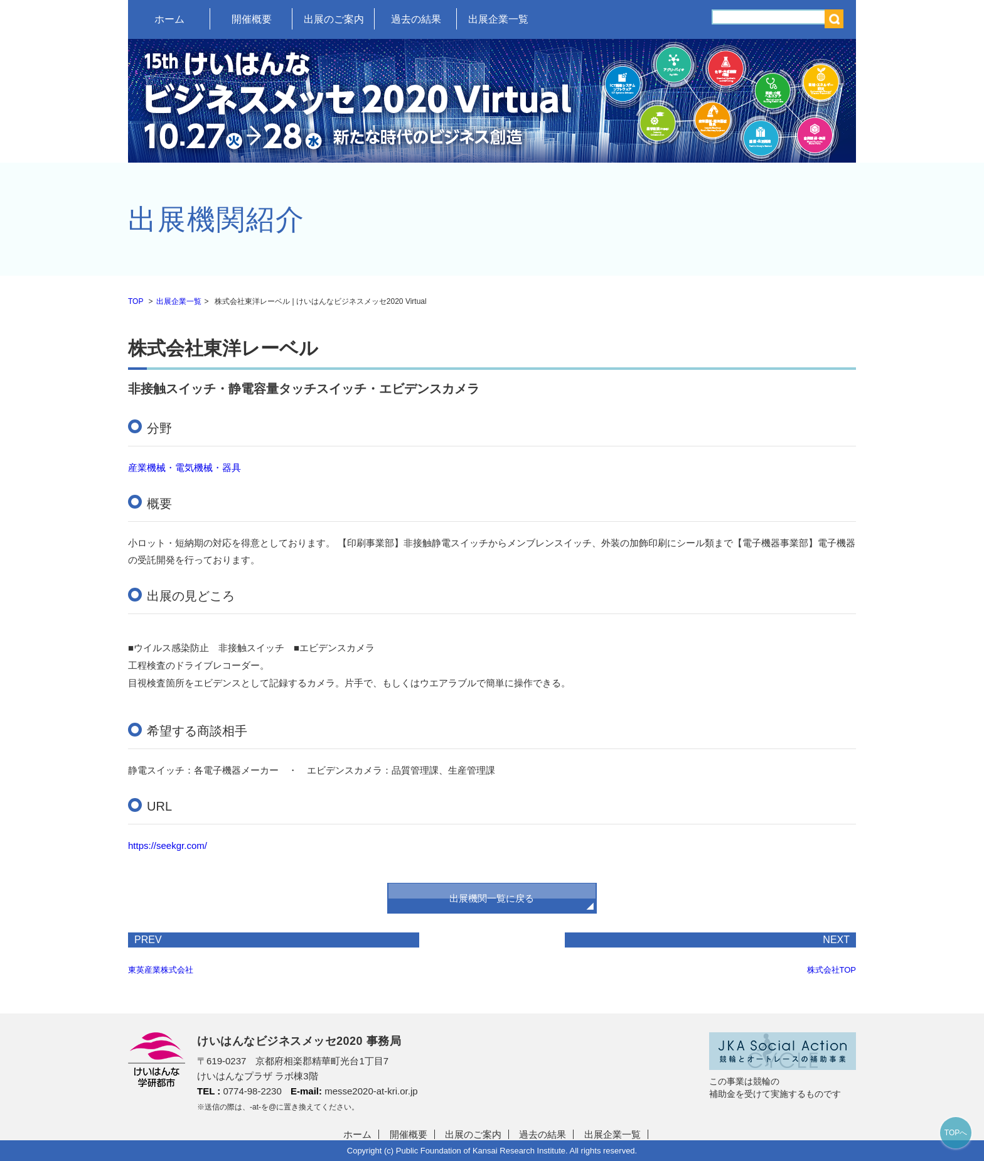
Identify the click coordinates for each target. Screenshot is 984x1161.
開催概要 (252, 19)
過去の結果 (416, 19)
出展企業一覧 (498, 19)
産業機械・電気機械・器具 (184, 467)
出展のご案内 (334, 19)
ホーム (169, 19)
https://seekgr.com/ (167, 845)
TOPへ (955, 1132)
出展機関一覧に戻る (491, 898)
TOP (135, 301)
